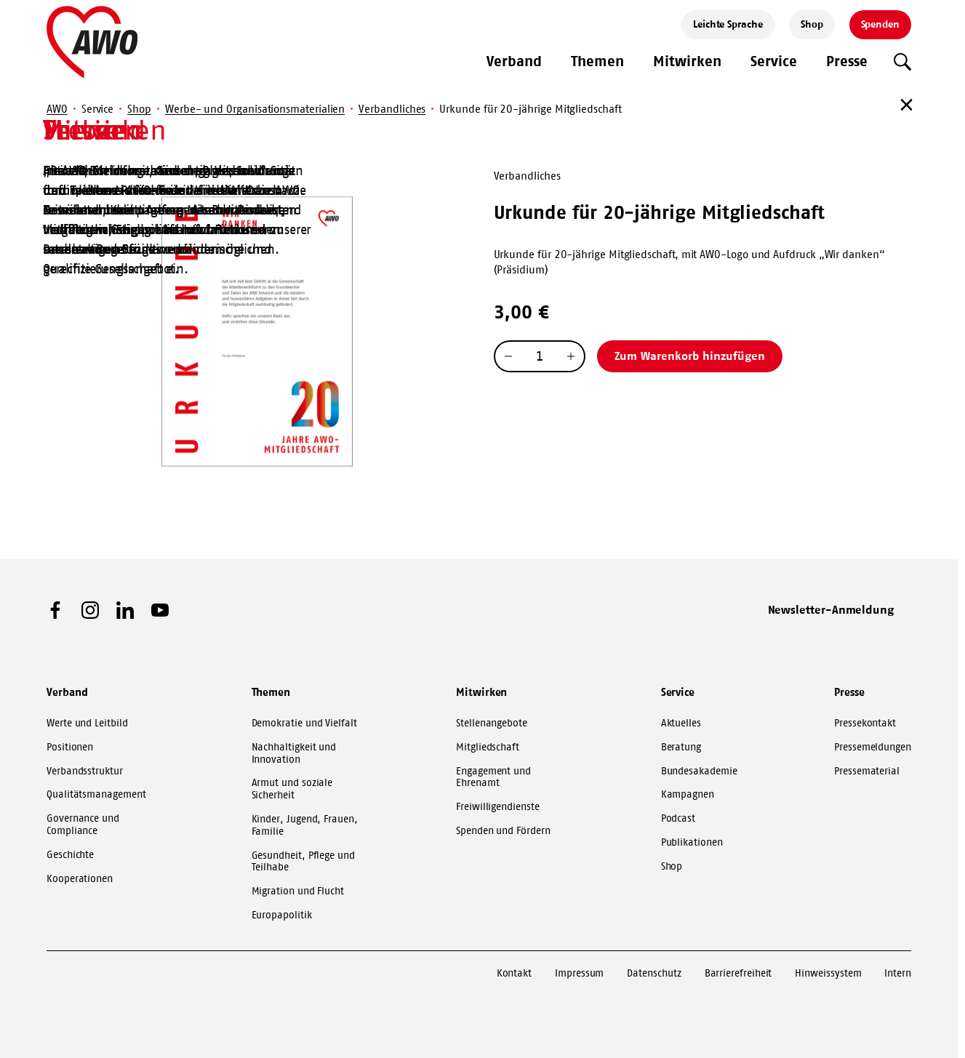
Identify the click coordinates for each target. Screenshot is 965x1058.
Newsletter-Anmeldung (831, 609)
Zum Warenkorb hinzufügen (689, 355)
